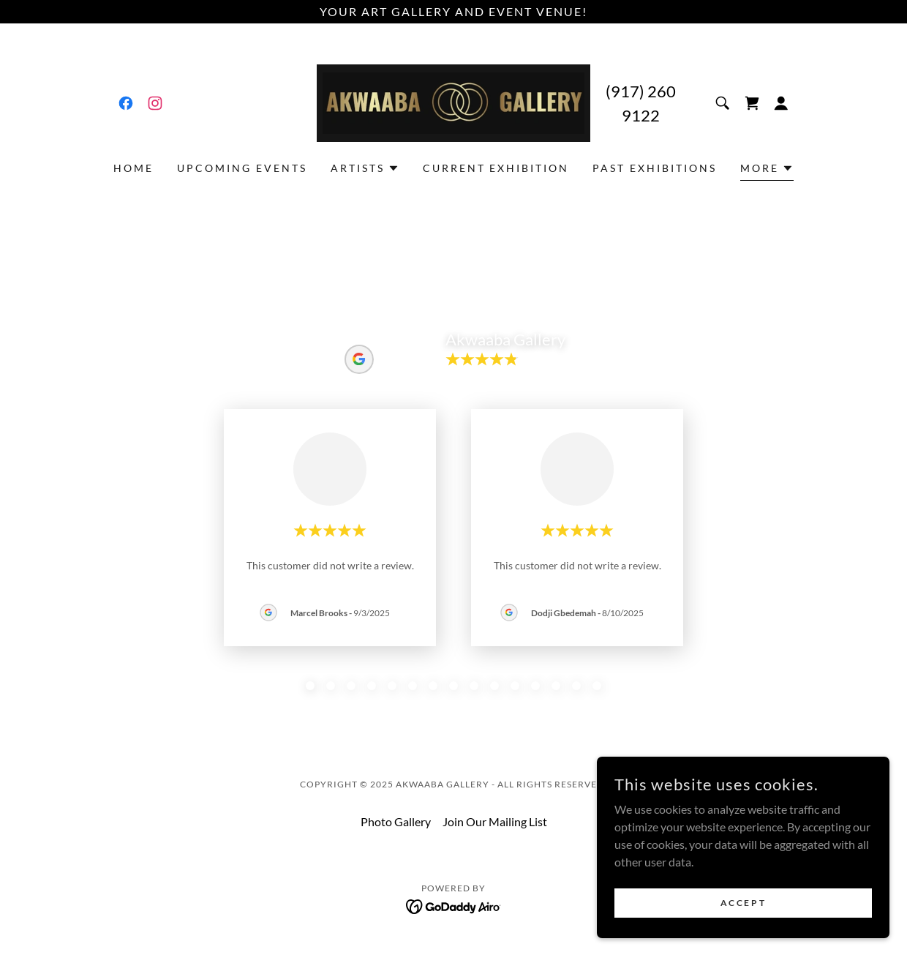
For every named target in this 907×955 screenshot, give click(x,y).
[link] (125, 103)
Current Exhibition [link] (496, 168)
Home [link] (133, 168)
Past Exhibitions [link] (654, 168)
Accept (743, 902)
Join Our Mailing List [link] (495, 821)
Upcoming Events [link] (242, 168)
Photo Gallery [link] (396, 821)
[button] (781, 103)
